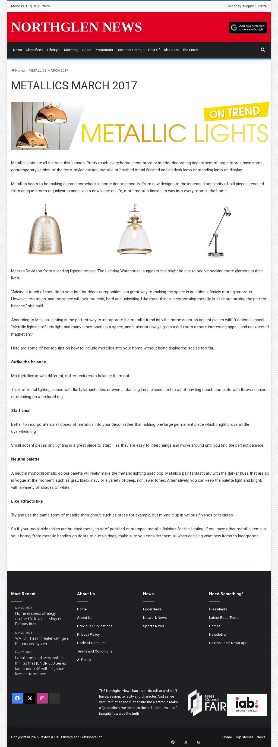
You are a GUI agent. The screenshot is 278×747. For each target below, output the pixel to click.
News (17, 50)
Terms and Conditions (94, 651)
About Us (171, 50)
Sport (86, 50)
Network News (155, 617)
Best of (154, 50)
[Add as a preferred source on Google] (248, 27)
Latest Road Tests (223, 617)
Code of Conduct (91, 643)
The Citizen (191, 50)
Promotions (104, 50)
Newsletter (218, 634)
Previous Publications (94, 626)
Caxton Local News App (228, 643)
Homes (214, 626)
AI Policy (84, 659)
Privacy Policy (88, 634)
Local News (152, 609)
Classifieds (34, 50)
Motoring (71, 50)
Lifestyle (53, 50)
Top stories (244, 737)
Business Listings (130, 50)
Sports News (153, 626)
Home (18, 70)
